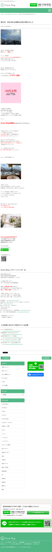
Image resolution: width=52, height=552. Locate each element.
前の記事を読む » (46, 358)
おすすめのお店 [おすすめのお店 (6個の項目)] (5, 418)
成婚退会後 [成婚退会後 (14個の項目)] (4, 471)
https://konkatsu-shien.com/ (23, 312)
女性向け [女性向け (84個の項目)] (4, 459)
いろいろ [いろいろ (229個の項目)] (4, 415)
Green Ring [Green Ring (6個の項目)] (4, 407)
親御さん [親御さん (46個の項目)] (4, 485)
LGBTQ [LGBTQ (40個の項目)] (3, 411)
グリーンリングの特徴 (6, 542)
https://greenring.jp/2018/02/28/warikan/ (12, 331)
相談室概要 (21, 542)
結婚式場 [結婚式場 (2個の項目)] (3, 482)
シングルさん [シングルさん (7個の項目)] (4, 437)
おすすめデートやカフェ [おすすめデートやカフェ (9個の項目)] (7, 422)
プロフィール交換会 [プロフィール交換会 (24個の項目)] (6, 444)
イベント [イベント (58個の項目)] (4, 433)
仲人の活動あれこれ (6, 374)
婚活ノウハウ (16, 14)
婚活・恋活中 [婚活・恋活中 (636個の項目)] (5, 467)
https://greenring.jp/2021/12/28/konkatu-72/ (12, 334)
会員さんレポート (5, 367)
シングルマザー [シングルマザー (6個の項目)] (5, 441)
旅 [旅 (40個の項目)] (2, 474)
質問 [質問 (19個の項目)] (3, 489)
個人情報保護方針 (27, 544)
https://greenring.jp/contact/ (13, 300)
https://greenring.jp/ (8, 303)
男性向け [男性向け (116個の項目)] (4, 478)
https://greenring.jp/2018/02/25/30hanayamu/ (13, 344)
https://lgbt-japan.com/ (25, 310)
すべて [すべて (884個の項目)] (3, 430)
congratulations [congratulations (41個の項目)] (5, 404)
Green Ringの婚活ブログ (8, 14)
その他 (3, 381)
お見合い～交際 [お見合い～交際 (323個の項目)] (5, 426)
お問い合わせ (36, 544)
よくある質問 (4, 385)
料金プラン (15, 542)
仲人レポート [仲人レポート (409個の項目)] (5, 448)
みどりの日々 (4, 378)
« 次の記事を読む (5, 358)
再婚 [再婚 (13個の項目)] (3, 456)
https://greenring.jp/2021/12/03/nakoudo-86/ (12, 337)
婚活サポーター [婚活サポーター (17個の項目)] (5, 463)
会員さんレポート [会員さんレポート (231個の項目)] (6, 452)
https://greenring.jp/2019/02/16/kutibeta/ (12, 341)
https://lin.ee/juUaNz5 (5, 247)
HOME (2, 14)
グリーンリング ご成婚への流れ (33, 542)
